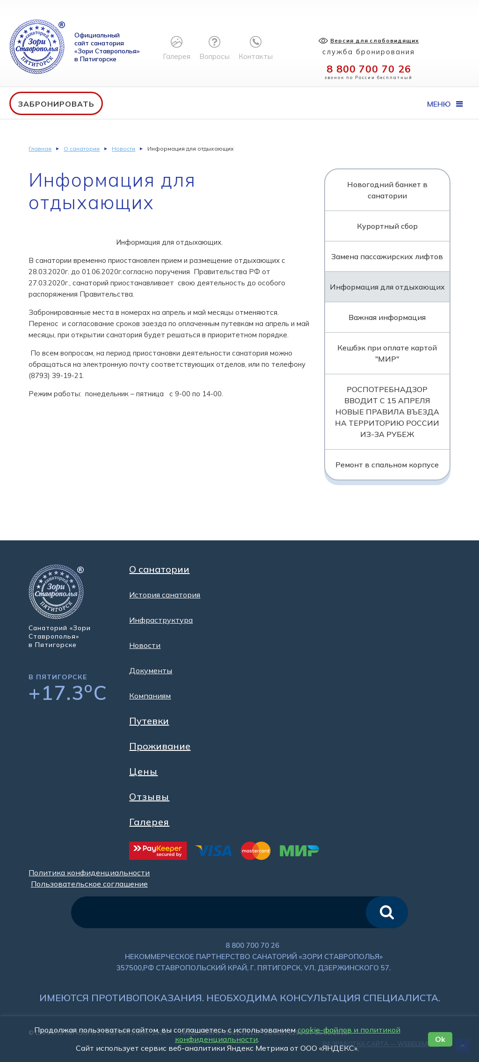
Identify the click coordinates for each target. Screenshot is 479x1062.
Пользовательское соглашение (89, 883)
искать (387, 912)
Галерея (149, 822)
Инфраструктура (161, 620)
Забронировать (56, 104)
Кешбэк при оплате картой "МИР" (387, 353)
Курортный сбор (387, 226)
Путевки (149, 721)
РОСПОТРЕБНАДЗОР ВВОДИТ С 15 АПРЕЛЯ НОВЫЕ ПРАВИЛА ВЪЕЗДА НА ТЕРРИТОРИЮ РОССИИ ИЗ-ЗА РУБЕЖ (387, 412)
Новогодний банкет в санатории (387, 190)
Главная (40, 148)
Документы (150, 670)
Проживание (159, 746)
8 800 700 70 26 (369, 68)
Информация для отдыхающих (387, 286)
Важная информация (387, 317)
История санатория (164, 594)
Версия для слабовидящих (375, 40)
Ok (440, 1039)
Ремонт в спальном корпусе (387, 464)
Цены (143, 771)
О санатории (82, 148)
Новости (123, 148)
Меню (445, 104)
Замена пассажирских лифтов (387, 256)
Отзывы (149, 796)
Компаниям (150, 695)
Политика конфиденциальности (89, 872)
